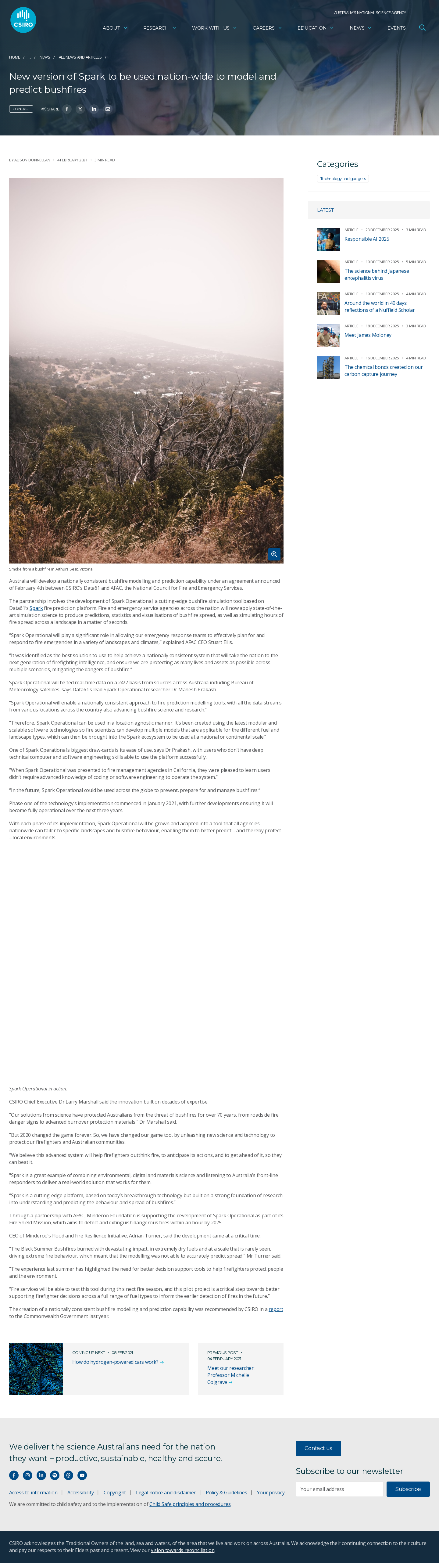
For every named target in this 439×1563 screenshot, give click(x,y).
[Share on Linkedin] (94, 109)
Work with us (214, 29)
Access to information (33, 1492)
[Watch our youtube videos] (82, 1475)
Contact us (318, 1448)
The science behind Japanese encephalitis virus (376, 274)
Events (396, 29)
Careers (267, 29)
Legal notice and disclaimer (166, 1492)
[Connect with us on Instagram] (27, 1475)
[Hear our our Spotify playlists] (54, 1475)
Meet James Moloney (367, 335)
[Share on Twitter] (80, 109)
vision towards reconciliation (183, 1550)
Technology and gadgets (343, 178)
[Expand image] (146, 370)
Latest (325, 210)
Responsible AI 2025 (366, 239)
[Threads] (68, 1475)
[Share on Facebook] (67, 109)
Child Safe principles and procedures (189, 1504)
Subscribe (408, 1489)
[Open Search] (422, 28)
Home (14, 57)
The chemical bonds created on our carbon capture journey (383, 370)
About (115, 29)
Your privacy (270, 1492)
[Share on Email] (107, 109)
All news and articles (80, 57)
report (276, 1309)
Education (316, 29)
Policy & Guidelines (226, 1492)
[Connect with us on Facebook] (14, 1475)
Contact (21, 108)
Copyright (115, 1492)
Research (160, 29)
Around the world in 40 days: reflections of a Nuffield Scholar (379, 306)
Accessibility (80, 1492)
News (361, 29)
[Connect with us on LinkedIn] (41, 1475)
